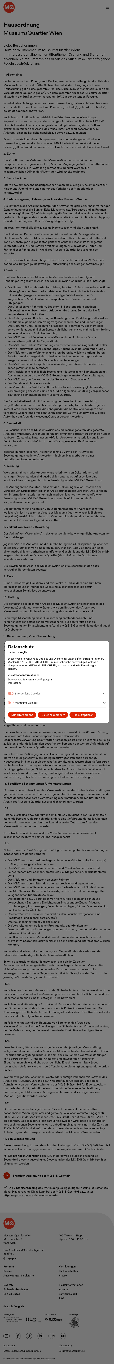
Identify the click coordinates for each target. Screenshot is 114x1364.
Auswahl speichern (53, 714)
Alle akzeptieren (82, 714)
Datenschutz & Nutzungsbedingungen (30, 679)
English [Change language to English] (24, 652)
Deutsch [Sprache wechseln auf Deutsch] (13, 652)
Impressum (14, 682)
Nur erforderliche (22, 714)
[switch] (11, 702)
